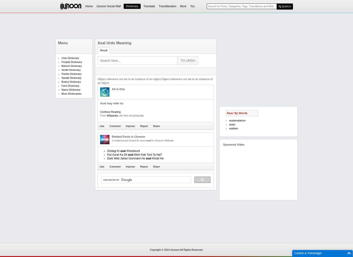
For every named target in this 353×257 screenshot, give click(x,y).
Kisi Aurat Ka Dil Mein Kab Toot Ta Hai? (134, 154)
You (192, 6)
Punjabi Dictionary (71, 62)
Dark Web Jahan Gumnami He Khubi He (135, 158)
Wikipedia (112, 115)
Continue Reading (110, 111)
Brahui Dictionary (71, 81)
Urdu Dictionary (70, 58)
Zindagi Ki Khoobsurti (123, 151)
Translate (149, 6)
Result (103, 50)
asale (232, 124)
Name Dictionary (70, 89)
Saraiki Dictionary (71, 77)
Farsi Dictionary (70, 85)
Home (89, 6)
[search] (145, 180)
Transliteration (167, 6)
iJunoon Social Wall (109, 6)
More (183, 6)
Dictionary (132, 6)
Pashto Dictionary (71, 73)
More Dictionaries (71, 93)
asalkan (233, 128)
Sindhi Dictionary (71, 70)
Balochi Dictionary (71, 66)
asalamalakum (237, 120)
